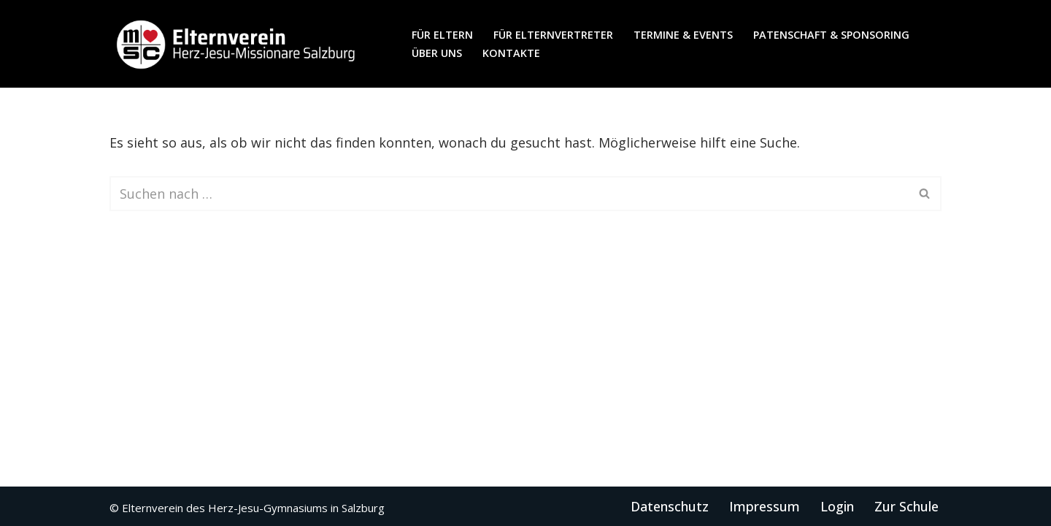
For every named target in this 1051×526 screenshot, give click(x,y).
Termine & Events (683, 35)
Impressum (764, 506)
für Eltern (442, 35)
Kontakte (511, 53)
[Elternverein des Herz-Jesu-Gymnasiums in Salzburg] (237, 44)
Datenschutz (670, 506)
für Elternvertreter (553, 35)
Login (837, 506)
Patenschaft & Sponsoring (831, 35)
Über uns (437, 53)
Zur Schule (906, 506)
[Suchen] (509, 193)
